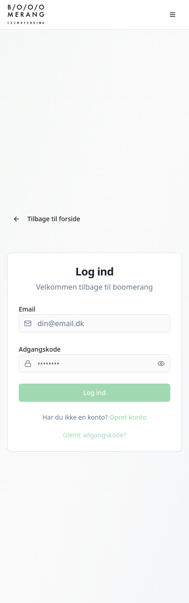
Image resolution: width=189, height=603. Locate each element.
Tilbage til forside (46, 218)
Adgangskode (40, 349)
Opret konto (128, 417)
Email (27, 309)
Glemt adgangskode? (94, 435)
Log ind (94, 392)
